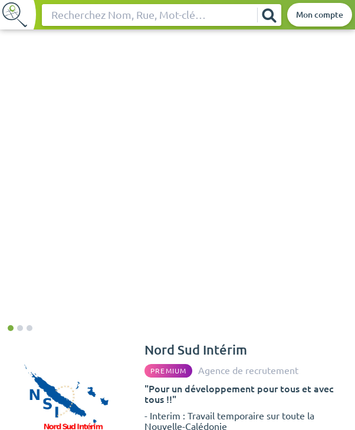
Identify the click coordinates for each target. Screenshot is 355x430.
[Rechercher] (269, 15)
